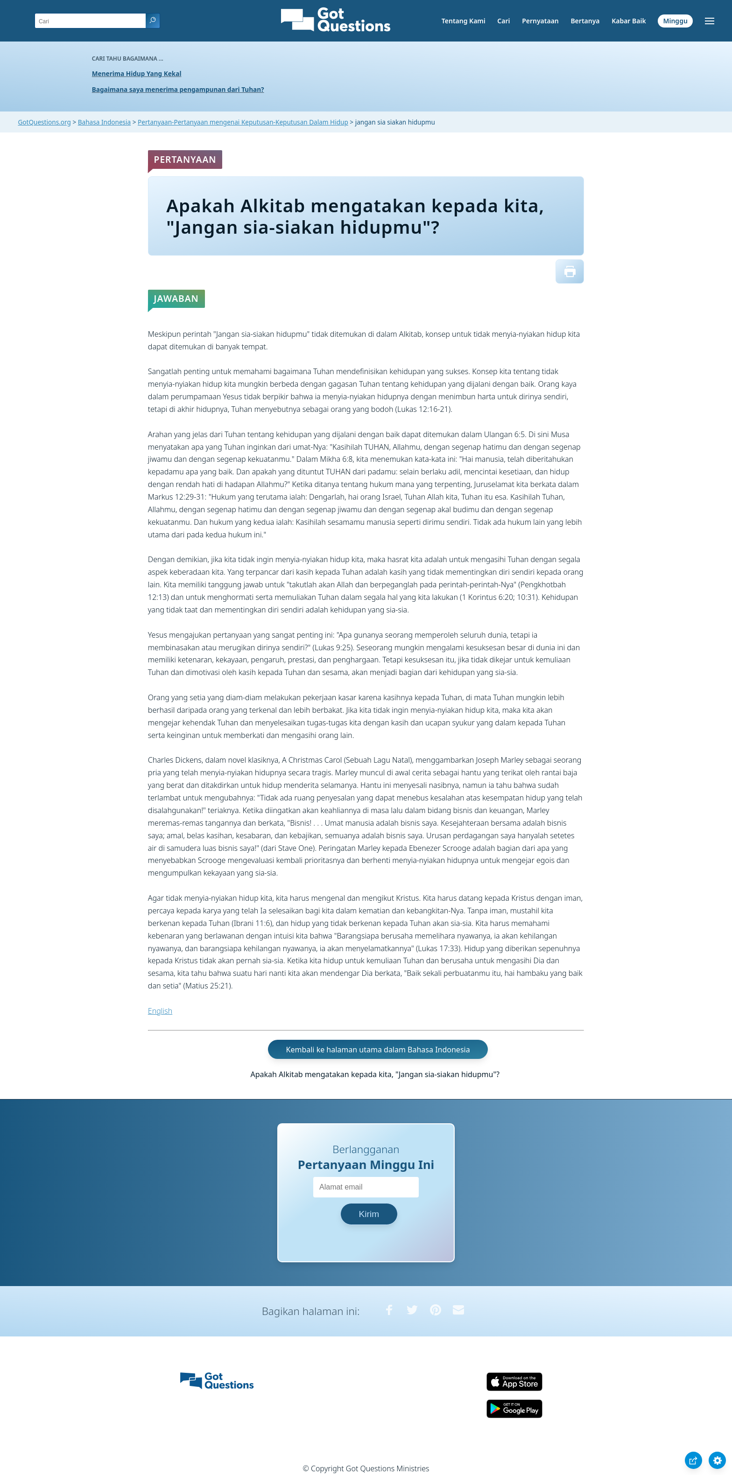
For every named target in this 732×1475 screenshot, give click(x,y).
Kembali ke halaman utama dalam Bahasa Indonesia (378, 1049)
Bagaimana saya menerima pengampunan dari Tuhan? (178, 89)
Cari (503, 20)
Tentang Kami (464, 20)
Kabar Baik (629, 20)
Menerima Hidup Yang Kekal (137, 73)
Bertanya (584, 20)
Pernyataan (540, 20)
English (160, 1011)
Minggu (675, 20)
